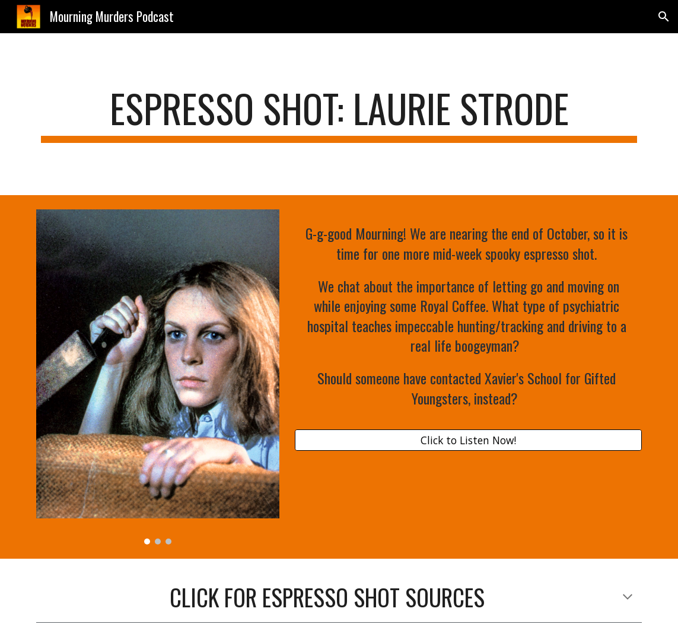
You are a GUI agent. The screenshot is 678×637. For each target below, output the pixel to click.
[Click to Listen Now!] (468, 440)
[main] (339, 114)
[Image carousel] (157, 377)
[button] (664, 16)
